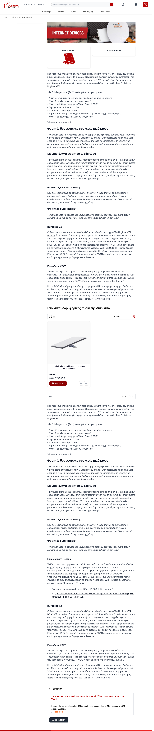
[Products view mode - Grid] (50, 316)
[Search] (111, 4)
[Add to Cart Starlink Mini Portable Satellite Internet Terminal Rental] (58, 383)
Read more (58, 712)
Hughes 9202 (53, 86)
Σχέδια (73, 12)
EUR (41, 4)
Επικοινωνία (105, 12)
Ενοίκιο (61, 12)
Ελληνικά (30, 4)
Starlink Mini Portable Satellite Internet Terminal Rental (69, 367)
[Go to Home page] (11, 4)
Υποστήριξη (88, 12)
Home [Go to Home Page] (5, 17)
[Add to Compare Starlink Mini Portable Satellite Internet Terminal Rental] (86, 383)
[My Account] (123, 4)
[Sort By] (121, 316)
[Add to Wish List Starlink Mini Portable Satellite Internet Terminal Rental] (81, 383)
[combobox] (82, 4)
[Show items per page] (131, 396)
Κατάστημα (46, 12)
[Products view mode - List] (53, 316)
